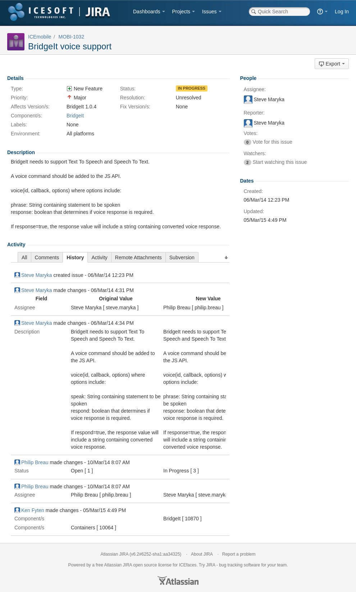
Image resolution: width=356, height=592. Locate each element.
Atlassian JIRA (114, 554)
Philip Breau (31, 462)
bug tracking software (239, 565)
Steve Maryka (33, 275)
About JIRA (202, 554)
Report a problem (239, 554)
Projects (181, 11)
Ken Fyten (29, 510)
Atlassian (178, 580)
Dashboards (146, 11)
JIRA (127, 565)
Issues (209, 11)
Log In (342, 11)
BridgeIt (75, 115)
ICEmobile (39, 37)
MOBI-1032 (72, 37)
